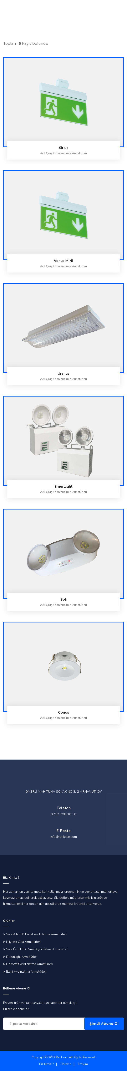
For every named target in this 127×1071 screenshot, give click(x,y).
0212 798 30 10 (63, 814)
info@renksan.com (63, 836)
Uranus (64, 374)
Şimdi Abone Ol (104, 1024)
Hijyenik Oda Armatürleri (23, 942)
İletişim (83, 1064)
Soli (63, 599)
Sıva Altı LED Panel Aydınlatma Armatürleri (36, 934)
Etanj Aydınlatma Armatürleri (26, 971)
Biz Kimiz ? (46, 1064)
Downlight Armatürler (21, 957)
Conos (63, 712)
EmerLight (63, 486)
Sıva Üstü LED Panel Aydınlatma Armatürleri (37, 949)
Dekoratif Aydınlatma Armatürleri (29, 964)
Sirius (63, 148)
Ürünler (66, 1064)
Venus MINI (63, 261)
